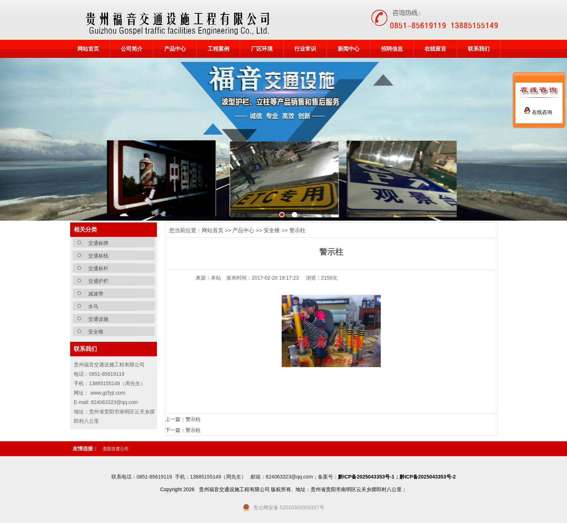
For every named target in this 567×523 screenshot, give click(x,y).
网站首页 (88, 49)
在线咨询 (538, 112)
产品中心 (175, 49)
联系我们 (479, 49)
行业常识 (305, 49)
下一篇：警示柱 (183, 430)
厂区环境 (262, 49)
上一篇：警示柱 (183, 419)
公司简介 (131, 49)
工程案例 (218, 49)
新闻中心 (348, 49)
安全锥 (272, 230)
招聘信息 (392, 49)
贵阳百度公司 (116, 448)
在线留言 (435, 49)
